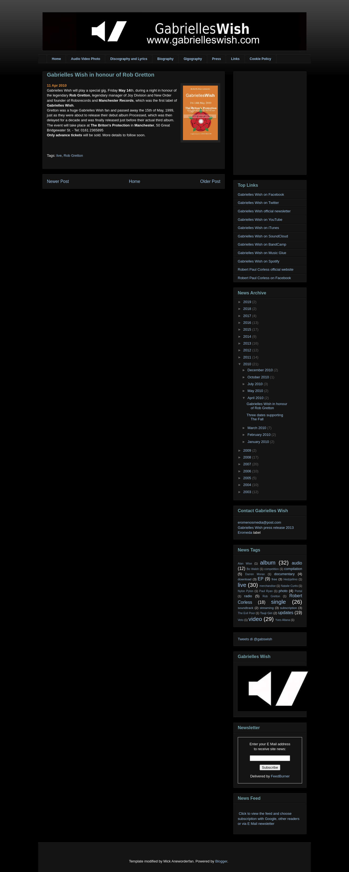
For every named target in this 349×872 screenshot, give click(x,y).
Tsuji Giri (266, 613)
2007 (247, 464)
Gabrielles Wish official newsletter (264, 211)
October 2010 (259, 377)
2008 (247, 457)
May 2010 (256, 391)
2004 (247, 485)
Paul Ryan (266, 591)
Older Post (210, 181)
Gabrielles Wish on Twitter (258, 203)
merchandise (268, 585)
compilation (293, 569)
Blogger (221, 861)
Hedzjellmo (290, 579)
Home (56, 59)
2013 (247, 343)
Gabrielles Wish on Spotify (258, 261)
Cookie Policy (260, 59)
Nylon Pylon (245, 591)
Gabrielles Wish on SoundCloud (263, 236)
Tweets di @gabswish (255, 639)
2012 (247, 350)
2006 (247, 471)
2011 (247, 357)
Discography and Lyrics (128, 59)
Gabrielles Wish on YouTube (260, 220)
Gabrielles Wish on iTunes (258, 228)
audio (297, 563)
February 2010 (260, 435)
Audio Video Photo (85, 59)
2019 (247, 302)
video (255, 619)
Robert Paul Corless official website (265, 269)
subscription (288, 608)
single (278, 602)
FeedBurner (280, 776)
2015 (247, 329)
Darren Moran (255, 574)
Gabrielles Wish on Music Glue (262, 253)
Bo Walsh (253, 569)
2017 (247, 316)
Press (216, 59)
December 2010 (261, 370)
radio (248, 596)
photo (283, 591)
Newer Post (58, 181)
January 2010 (259, 442)
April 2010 (256, 398)
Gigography (192, 59)
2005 (247, 478)
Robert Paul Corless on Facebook (264, 278)
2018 (247, 309)
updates (285, 612)
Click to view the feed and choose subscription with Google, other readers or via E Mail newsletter (268, 818)
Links (235, 59)
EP (260, 579)
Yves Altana (282, 619)
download (244, 579)
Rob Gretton (73, 155)
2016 (247, 323)
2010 (247, 364)
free (274, 579)
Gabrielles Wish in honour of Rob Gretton (100, 75)
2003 (247, 492)
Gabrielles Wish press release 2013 (266, 528)
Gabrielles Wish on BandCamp (262, 244)
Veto (240, 619)
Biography (165, 59)
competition (271, 569)
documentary (284, 574)
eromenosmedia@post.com (259, 522)
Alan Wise (245, 563)
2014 (247, 336)
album (268, 562)
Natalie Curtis (289, 585)
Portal (298, 591)
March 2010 (257, 428)
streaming (266, 608)
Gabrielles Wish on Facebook (261, 194)
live (59, 155)
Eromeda (245, 532)
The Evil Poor (246, 613)
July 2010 (256, 384)
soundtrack (245, 608)
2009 (247, 450)
